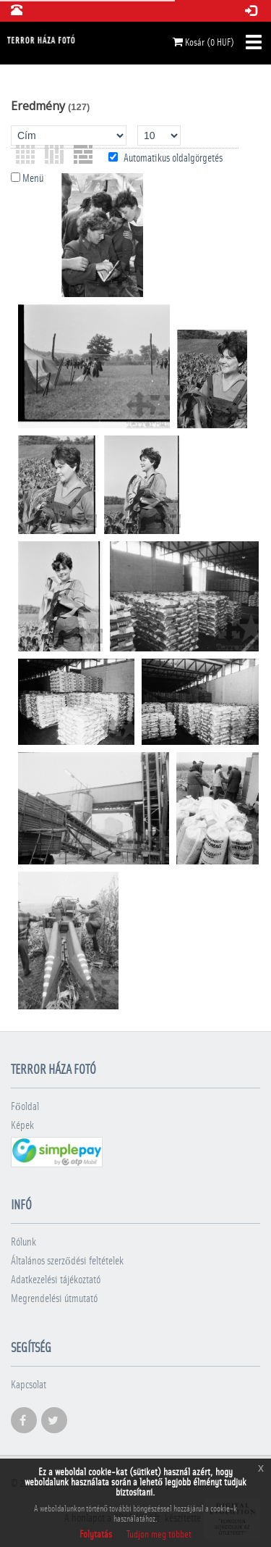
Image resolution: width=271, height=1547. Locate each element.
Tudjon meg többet (159, 1535)
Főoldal (25, 1106)
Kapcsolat (28, 1385)
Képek (22, 1125)
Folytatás (95, 1535)
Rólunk (23, 1242)
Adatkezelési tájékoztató (55, 1280)
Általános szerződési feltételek (67, 1261)
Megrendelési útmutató (54, 1298)
